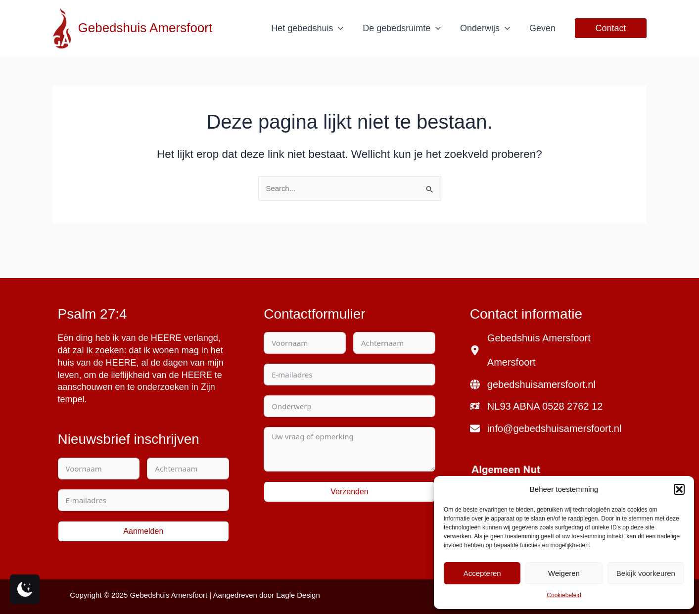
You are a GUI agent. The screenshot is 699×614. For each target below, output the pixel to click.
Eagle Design (298, 595)
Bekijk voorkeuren (645, 573)
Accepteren (482, 573)
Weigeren (564, 573)
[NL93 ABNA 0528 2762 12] (536, 407)
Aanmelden (143, 531)
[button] (679, 489)
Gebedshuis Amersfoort (145, 27)
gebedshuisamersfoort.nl (541, 384)
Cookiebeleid (564, 595)
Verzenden (349, 491)
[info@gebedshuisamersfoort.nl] (546, 429)
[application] (343, 28)
